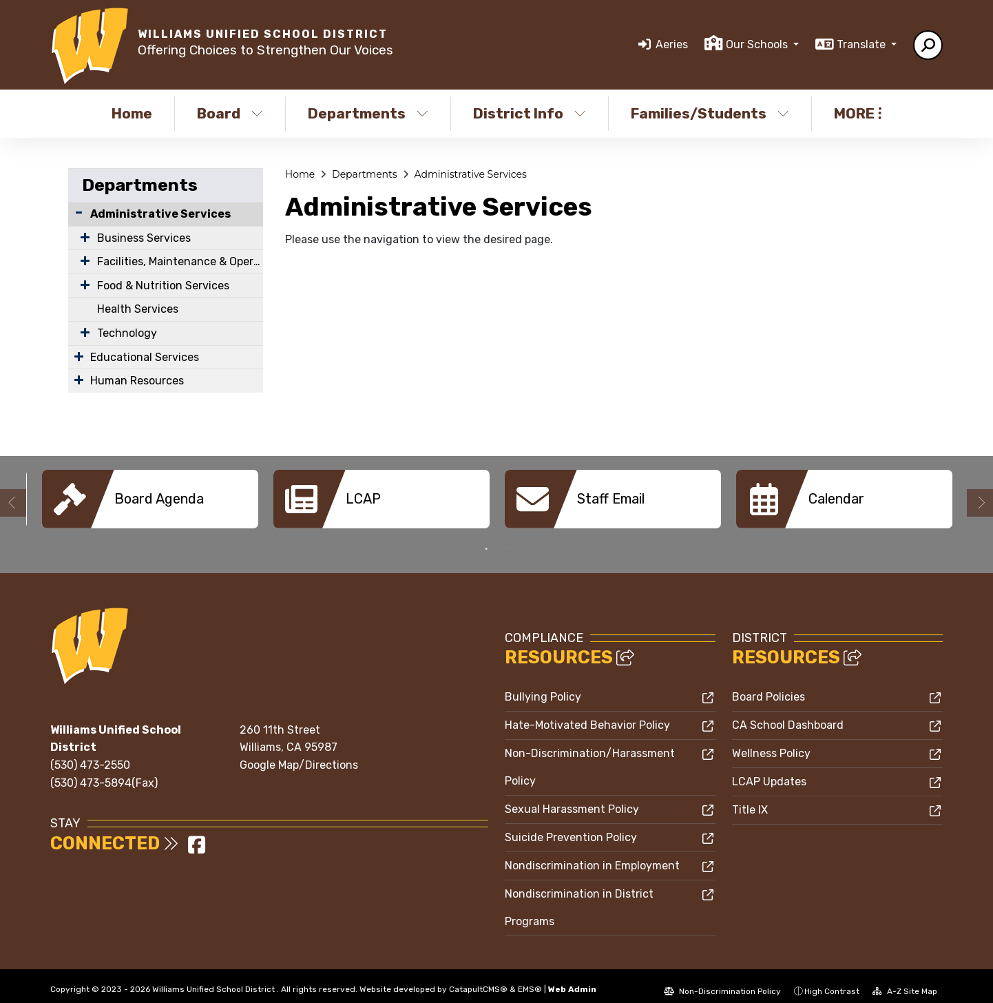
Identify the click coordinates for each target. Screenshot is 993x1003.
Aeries (672, 44)
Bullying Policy (543, 686)
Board (230, 113)
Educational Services (144, 357)
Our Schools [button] (758, 44)
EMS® (530, 979)
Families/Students (710, 113)
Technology (127, 333)
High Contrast (831, 981)
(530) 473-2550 (90, 754)
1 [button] (486, 539)
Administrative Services (160, 213)
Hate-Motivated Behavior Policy (587, 714)
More (857, 113)
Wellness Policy (771, 742)
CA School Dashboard (788, 714)
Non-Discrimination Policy (722, 981)
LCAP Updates (769, 771)
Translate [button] (862, 44)
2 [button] (507, 539)
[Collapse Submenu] (79, 212)
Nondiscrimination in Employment (592, 855)
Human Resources (137, 380)
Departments (368, 113)
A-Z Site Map (904, 981)
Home (132, 113)
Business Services (144, 238)
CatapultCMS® (478, 979)
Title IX (750, 799)
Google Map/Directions (299, 754)
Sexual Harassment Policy (572, 798)
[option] (150, 499)
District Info (529, 113)
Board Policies (768, 686)
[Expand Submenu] (82, 237)
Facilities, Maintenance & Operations (180, 261)
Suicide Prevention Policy (571, 827)
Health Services (137, 309)
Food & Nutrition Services (163, 285)
